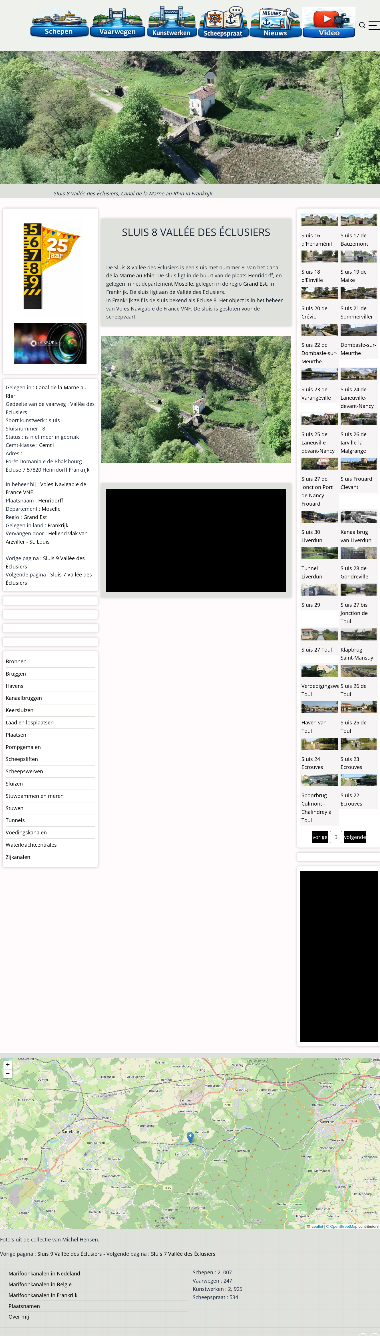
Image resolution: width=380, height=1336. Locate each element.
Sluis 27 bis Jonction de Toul (354, 613)
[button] (190, 1137)
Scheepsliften (22, 759)
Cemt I (47, 445)
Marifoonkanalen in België (40, 1284)
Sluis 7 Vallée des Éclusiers (183, 1253)
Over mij (19, 1316)
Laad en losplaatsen (30, 722)
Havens (14, 685)
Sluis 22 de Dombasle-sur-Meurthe (319, 353)
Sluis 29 (310, 604)
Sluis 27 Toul (316, 649)
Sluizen (14, 783)
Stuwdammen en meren (35, 795)
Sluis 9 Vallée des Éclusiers (69, 1253)
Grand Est (255, 283)
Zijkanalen (18, 857)
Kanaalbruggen (24, 697)
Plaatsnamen (24, 1306)
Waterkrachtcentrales (31, 844)
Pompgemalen (23, 747)
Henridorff (50, 500)
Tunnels (15, 820)
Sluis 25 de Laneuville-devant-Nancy (318, 442)
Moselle (183, 283)
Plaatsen (16, 734)
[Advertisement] (194, 541)
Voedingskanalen (26, 832)
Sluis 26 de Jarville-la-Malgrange (354, 442)
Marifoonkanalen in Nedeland (44, 1273)
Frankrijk (58, 525)
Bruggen (16, 673)
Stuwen (14, 808)
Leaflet (315, 1226)
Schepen (203, 1272)
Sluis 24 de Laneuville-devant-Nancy (357, 397)
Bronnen (16, 661)
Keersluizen (19, 710)
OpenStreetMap (343, 1226)
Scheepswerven (24, 771)
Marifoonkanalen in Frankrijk (43, 1295)
